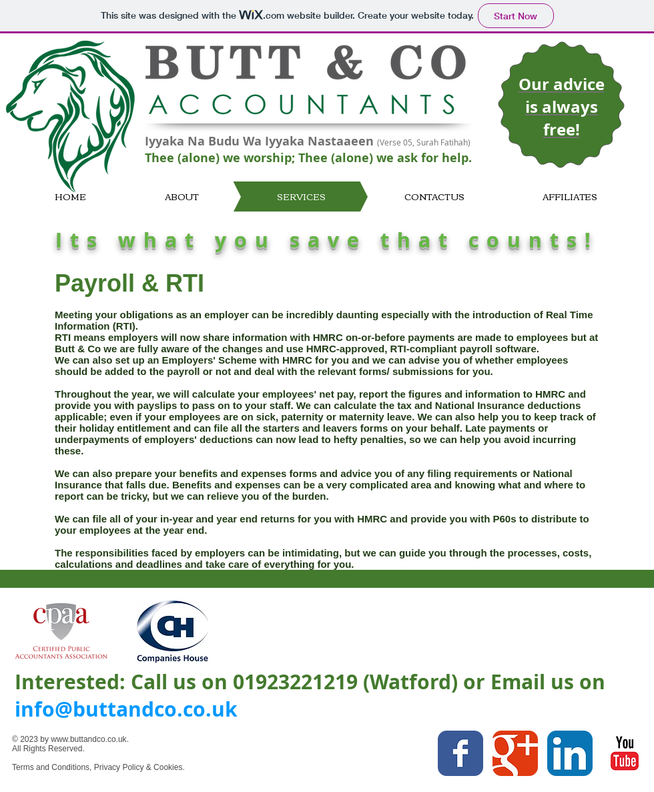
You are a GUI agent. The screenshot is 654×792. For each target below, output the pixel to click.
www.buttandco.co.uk (88, 739)
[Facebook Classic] (460, 753)
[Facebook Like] (372, 776)
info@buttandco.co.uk (126, 709)
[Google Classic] (515, 753)
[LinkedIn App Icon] (570, 753)
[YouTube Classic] (624, 753)
